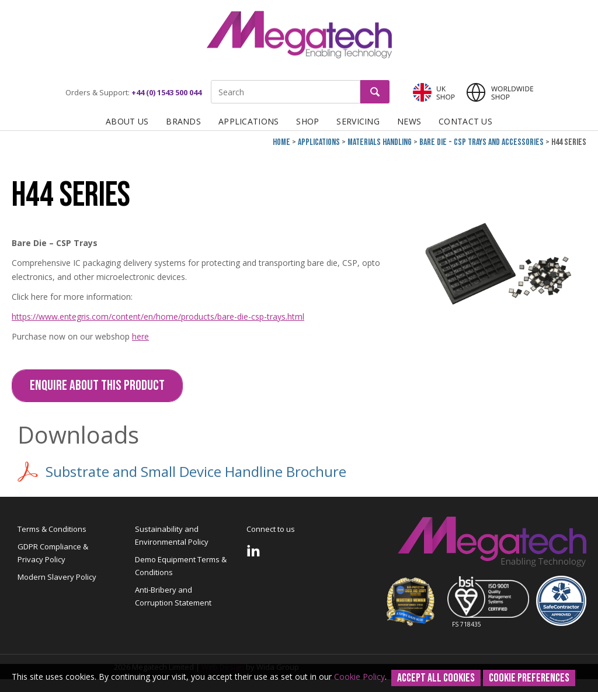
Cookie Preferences (529, 678)
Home (281, 142)
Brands (183, 121)
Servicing (358, 121)
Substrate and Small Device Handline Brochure (182, 472)
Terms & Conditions (52, 529)
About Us (127, 121)
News (409, 121)
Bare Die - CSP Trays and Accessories (481, 142)
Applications (248, 121)
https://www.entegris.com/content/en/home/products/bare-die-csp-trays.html (158, 316)
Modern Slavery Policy (57, 577)
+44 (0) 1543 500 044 (166, 92)
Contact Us (465, 121)
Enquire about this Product (97, 385)
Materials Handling (379, 142)
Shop (307, 121)
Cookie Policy (359, 676)
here (140, 336)
